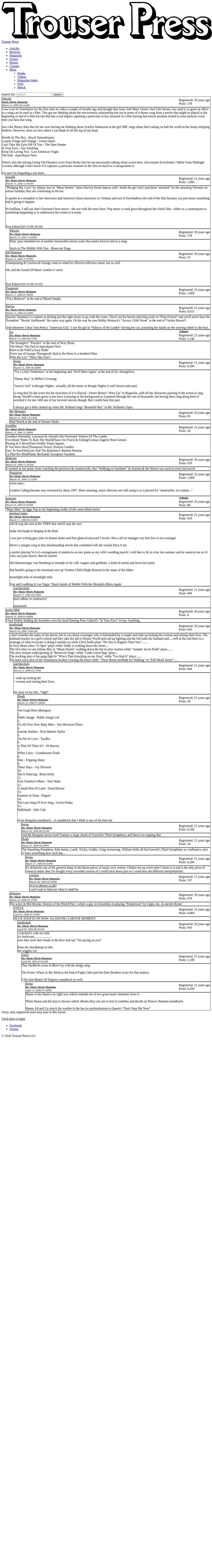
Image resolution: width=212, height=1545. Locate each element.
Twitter (14, 1029)
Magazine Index (27, 80)
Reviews (14, 52)
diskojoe (11, 458)
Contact (14, 66)
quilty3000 (13, 610)
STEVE (19, 908)
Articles (14, 48)
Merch (21, 87)
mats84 (10, 177)
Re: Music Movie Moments (21, 180)
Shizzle (6, 98)
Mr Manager (18, 411)
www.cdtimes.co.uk (42, 885)
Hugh (21, 696)
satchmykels (21, 588)
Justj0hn (11, 426)
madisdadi (16, 624)
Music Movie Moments (15, 102)
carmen (34, 875)
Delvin (10, 306)
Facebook (15, 1025)
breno (17, 361)
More (12, 69)
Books (21, 73)
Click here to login (13, 1018)
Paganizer (12, 288)
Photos (13, 62)
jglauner (11, 498)
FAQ (20, 84)
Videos (21, 76)
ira (11, 332)
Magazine (15, 55)
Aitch (25, 955)
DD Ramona (14, 252)
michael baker (19, 513)
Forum (13, 59)
